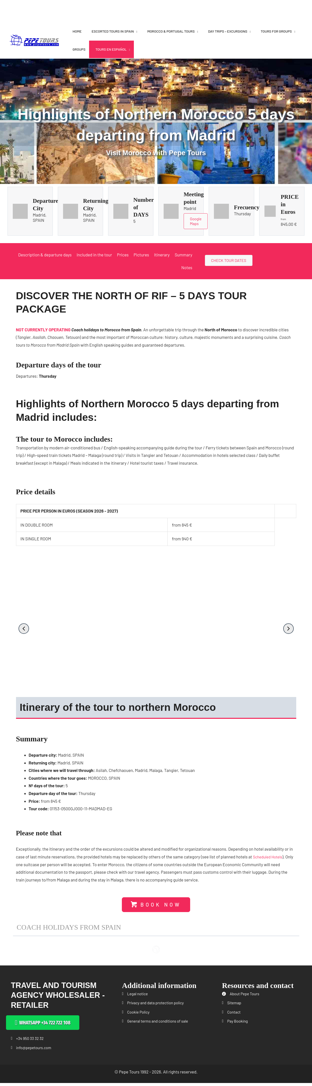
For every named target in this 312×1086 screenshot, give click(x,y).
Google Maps (196, 222)
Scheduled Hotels (269, 857)
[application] (135, 31)
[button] (24, 629)
